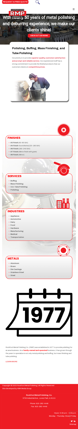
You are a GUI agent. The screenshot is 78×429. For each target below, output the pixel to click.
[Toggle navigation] (73, 9)
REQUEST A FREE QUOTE (15, 2)
